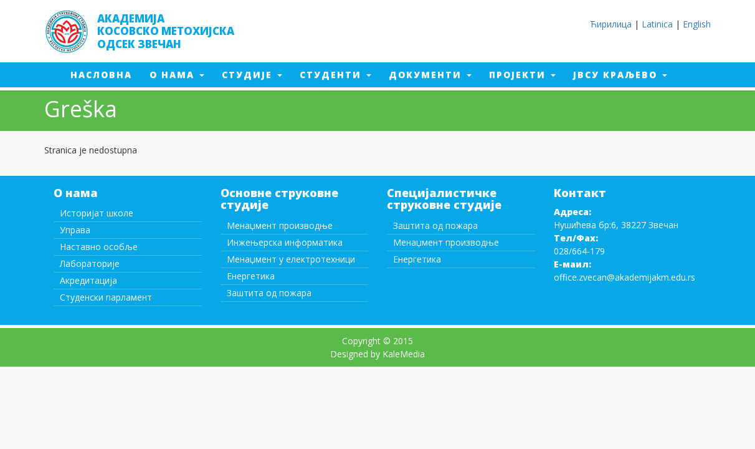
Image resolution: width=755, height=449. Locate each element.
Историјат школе (96, 213)
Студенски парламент (106, 297)
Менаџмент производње (280, 225)
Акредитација (88, 280)
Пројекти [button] (522, 74)
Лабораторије (90, 263)
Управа (75, 230)
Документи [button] (430, 74)
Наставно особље (99, 247)
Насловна (105, 74)
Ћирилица (611, 24)
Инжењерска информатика (285, 242)
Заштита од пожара (269, 293)
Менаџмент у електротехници (291, 259)
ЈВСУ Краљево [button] (620, 74)
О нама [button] (177, 74)
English (697, 24)
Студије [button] (252, 74)
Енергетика (251, 276)
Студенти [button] (335, 74)
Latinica (657, 24)
